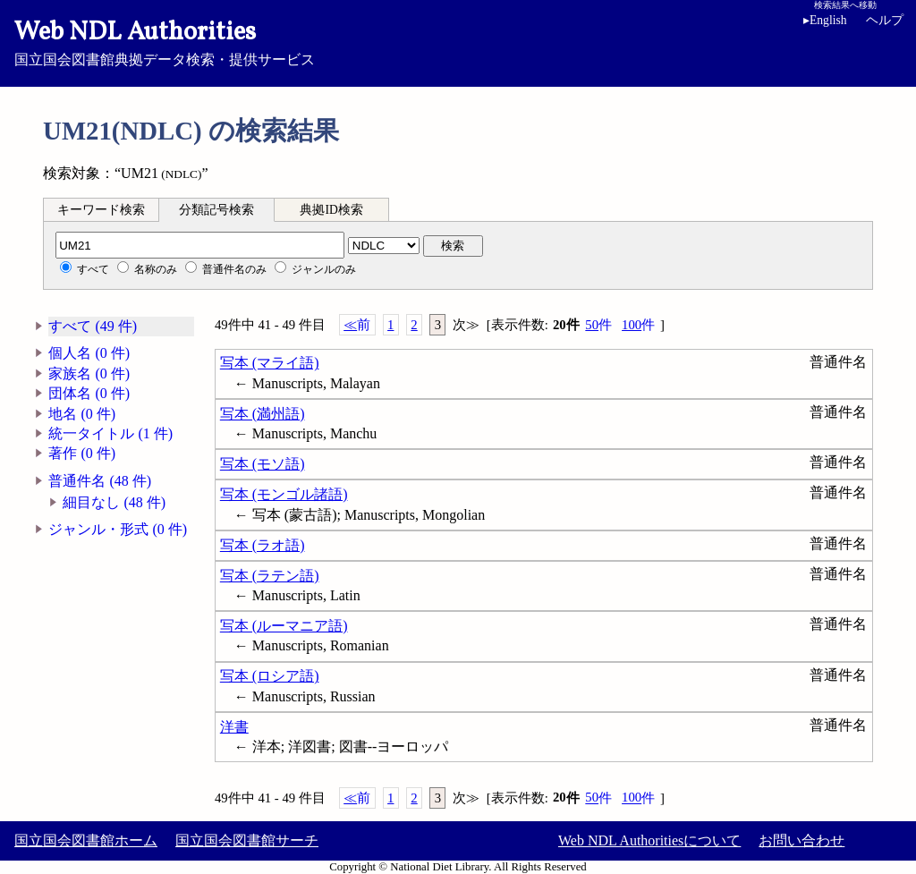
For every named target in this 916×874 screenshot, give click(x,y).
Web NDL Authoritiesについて (649, 840)
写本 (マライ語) (269, 362)
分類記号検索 (216, 209)
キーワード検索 (101, 209)
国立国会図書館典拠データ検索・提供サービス (458, 41)
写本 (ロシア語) (269, 675)
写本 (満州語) (262, 413)
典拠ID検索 (331, 209)
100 (638, 325)
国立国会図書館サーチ (246, 840)
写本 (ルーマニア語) (284, 625)
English (828, 20)
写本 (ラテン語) (269, 575)
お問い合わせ (801, 840)
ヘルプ (884, 20)
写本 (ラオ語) (262, 545)
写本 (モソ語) (262, 463)
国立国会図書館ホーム (85, 840)
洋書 (234, 726)
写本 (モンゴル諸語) (284, 494)
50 (598, 325)
